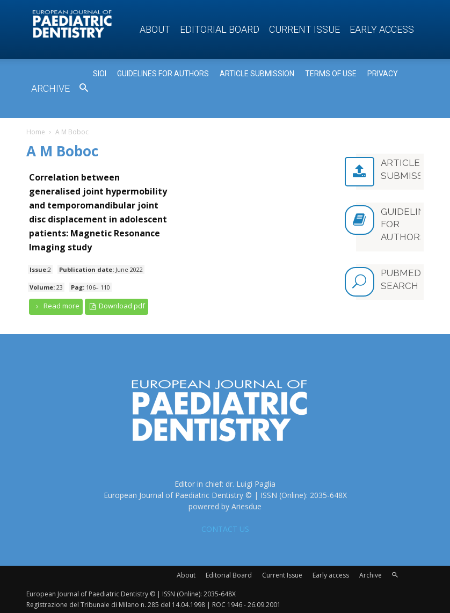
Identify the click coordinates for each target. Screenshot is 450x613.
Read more (55, 306)
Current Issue (304, 29)
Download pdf (117, 306)
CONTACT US (225, 527)
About (155, 29)
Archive (50, 88)
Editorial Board (219, 29)
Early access (382, 29)
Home (35, 131)
